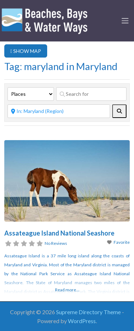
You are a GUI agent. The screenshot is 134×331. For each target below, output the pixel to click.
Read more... (67, 289)
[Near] (59, 111)
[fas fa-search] (119, 111)
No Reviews (56, 243)
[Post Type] (31, 94)
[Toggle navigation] (125, 20)
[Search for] (91, 94)
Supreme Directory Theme (89, 311)
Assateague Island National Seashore (59, 233)
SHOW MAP (25, 51)
